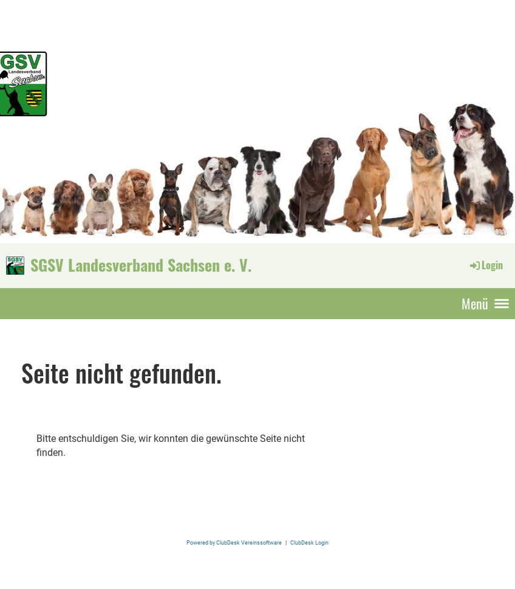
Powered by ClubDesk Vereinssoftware (234, 542)
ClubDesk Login (309, 542)
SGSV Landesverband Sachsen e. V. (140, 265)
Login (485, 265)
